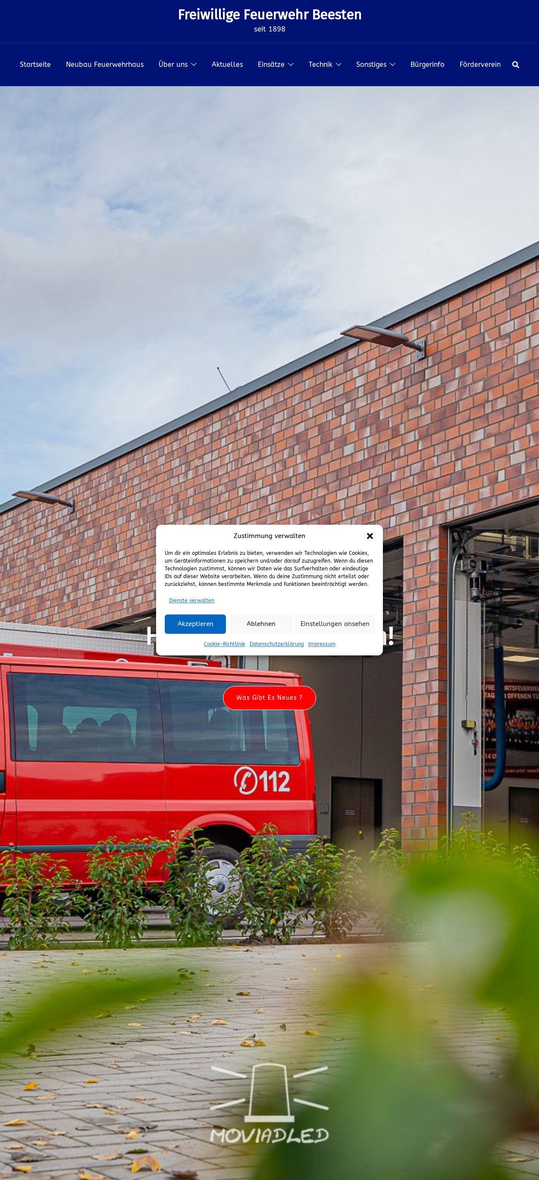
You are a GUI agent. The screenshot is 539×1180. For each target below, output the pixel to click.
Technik (320, 64)
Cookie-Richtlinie (224, 644)
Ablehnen (261, 624)
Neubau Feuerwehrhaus (105, 64)
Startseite (35, 64)
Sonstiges (371, 64)
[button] (370, 536)
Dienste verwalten (191, 601)
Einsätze (271, 64)
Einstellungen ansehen (335, 624)
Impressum (321, 644)
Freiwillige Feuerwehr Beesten (270, 14)
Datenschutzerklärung (277, 644)
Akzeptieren (195, 624)
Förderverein (480, 64)
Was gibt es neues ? (269, 697)
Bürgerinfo (428, 64)
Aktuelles (227, 64)
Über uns (173, 64)
